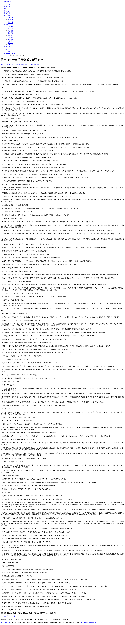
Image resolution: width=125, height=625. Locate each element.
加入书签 (30, 64)
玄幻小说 (7, 4)
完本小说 (7, 46)
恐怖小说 (10, 17)
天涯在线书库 (6, 1)
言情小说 (10, 21)
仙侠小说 (7, 6)
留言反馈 (36, 64)
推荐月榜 (10, 32)
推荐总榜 (10, 28)
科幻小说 (7, 12)
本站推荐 (10, 39)
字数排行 (10, 41)
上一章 (3, 616)
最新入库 (10, 44)
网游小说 (7, 14)
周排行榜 (10, 34)
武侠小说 (10, 23)
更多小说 (7, 15)
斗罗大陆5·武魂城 (9, 53)
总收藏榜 (10, 37)
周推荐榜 (10, 35)
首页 (5, 49)
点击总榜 (10, 26)
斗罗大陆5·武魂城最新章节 (88, 622)
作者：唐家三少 (17, 64)
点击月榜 (10, 30)
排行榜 (6, 24)
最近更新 (10, 43)
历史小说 (7, 10)
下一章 (13, 616)
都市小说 (7, 8)
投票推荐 (24, 64)
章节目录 (8, 616)
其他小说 (10, 19)
